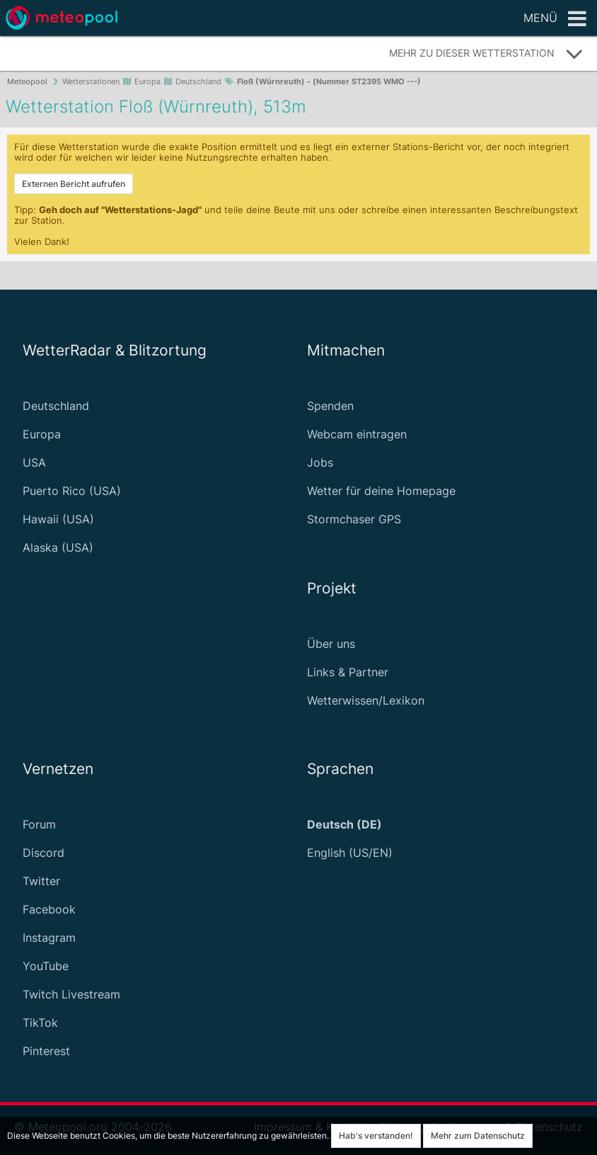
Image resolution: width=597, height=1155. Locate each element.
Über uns (331, 644)
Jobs (320, 462)
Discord (43, 853)
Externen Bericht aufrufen (73, 183)
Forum (39, 824)
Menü (554, 19)
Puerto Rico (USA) (72, 491)
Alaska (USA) (58, 547)
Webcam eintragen (357, 434)
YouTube (46, 966)
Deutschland (56, 406)
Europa (42, 434)
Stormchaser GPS (354, 519)
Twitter (41, 881)
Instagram (49, 938)
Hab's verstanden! (376, 1135)
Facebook (49, 909)
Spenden (330, 406)
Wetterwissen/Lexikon (365, 700)
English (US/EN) (350, 853)
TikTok (40, 1022)
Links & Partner (347, 672)
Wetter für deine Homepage (381, 491)
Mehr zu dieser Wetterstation (486, 54)
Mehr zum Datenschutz (478, 1135)
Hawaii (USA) (58, 519)
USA (34, 462)
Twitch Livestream (71, 994)
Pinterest (46, 1051)
